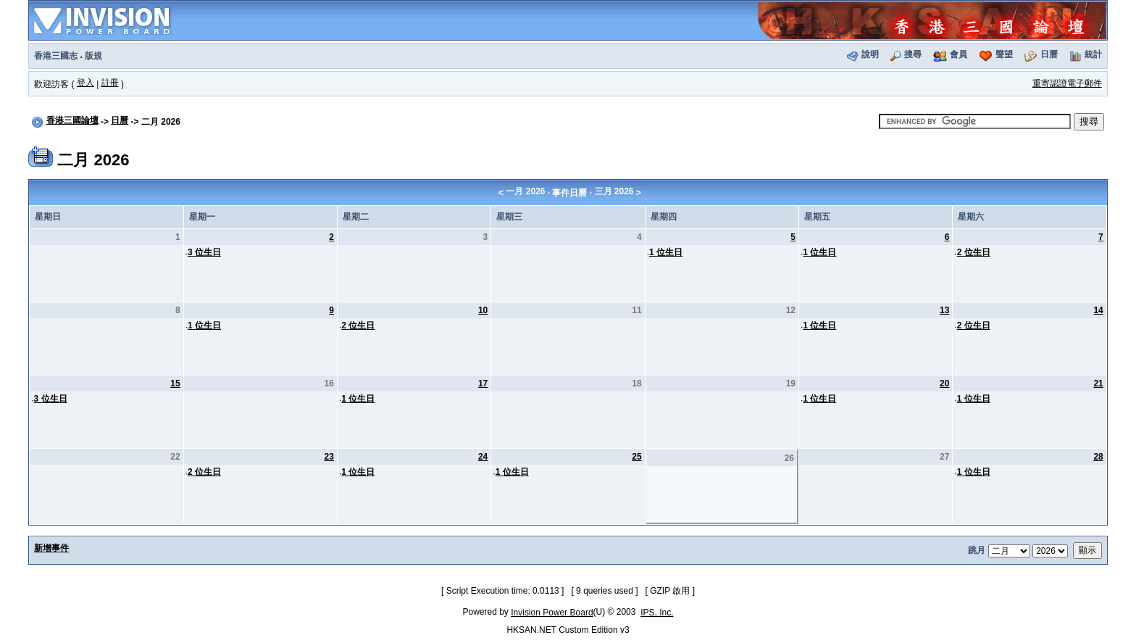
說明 (870, 54)
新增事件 (51, 548)
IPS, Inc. (656, 612)
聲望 (1004, 54)
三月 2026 (614, 191)
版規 (93, 56)
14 (1098, 310)
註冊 (110, 83)
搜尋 (913, 54)
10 (483, 310)
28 (1098, 457)
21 (1098, 383)
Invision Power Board (552, 612)
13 (944, 310)
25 (636, 457)
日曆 (1049, 54)
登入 (85, 83)
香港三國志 (56, 56)
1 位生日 (665, 252)
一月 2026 (525, 191)
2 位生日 (973, 252)
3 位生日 (204, 252)
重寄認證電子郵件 (1067, 83)
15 (175, 383)
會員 (958, 54)
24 (483, 457)
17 (483, 383)
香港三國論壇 (72, 120)
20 (944, 383)
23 (329, 457)
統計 (1093, 54)
